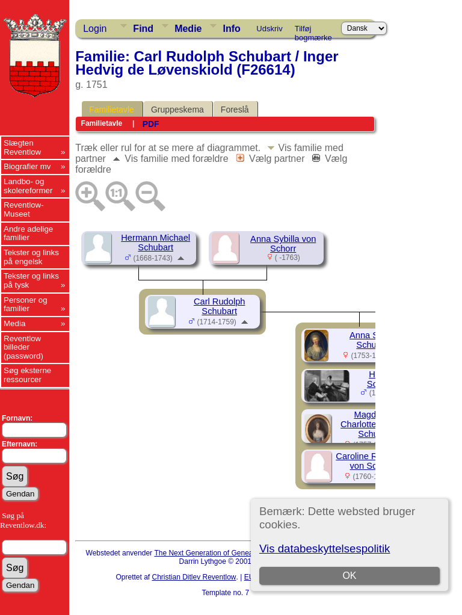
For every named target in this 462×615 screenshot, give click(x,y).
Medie (188, 28)
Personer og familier (26, 304)
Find (143, 28)
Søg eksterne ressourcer (27, 375)
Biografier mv (27, 166)
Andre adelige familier (28, 233)
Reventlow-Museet (24, 209)
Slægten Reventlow (22, 147)
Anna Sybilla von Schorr (283, 243)
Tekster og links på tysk (31, 280)
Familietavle (111, 109)
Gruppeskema (177, 109)
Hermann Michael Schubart (155, 242)
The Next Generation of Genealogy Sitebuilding (230, 553)
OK (349, 575)
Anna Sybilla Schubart (374, 340)
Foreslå (235, 109)
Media (14, 323)
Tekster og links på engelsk (31, 257)
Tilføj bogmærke (313, 30)
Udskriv (269, 28)
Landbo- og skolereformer (28, 186)
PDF (151, 124)
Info (231, 28)
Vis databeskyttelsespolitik (324, 548)
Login (94, 28)
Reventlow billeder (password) (23, 347)
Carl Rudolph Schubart (219, 306)
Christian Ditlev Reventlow (194, 577)
